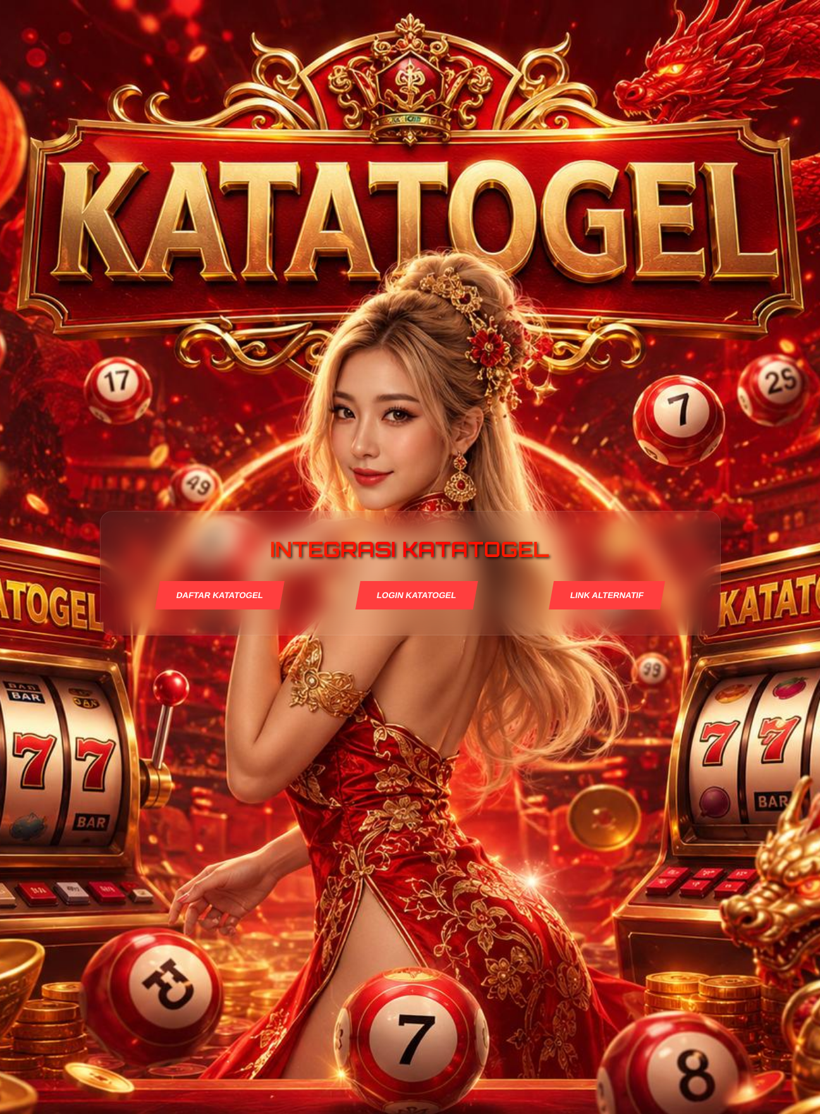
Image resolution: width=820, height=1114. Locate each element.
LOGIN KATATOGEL (416, 595)
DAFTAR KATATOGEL (219, 595)
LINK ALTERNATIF (607, 595)
